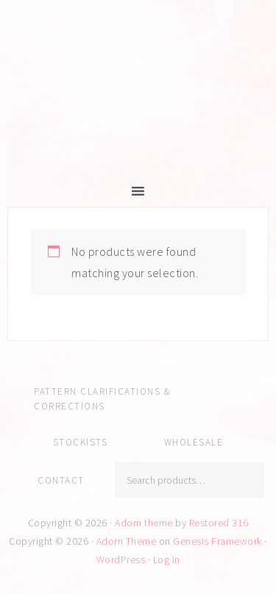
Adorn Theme (126, 541)
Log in (166, 559)
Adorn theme (144, 522)
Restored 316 (219, 522)
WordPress (121, 559)
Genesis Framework (217, 541)
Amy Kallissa (138, 106)
